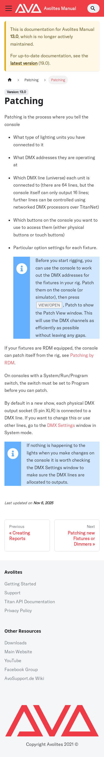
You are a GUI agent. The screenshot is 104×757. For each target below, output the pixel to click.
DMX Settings (61, 425)
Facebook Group (21, 669)
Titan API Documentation (29, 601)
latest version (23, 63)
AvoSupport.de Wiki (24, 678)
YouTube (12, 660)
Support (12, 592)
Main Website (18, 651)
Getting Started (20, 584)
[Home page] (9, 80)
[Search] (93, 8)
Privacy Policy (18, 610)
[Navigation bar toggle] (8, 8)
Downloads (15, 642)
